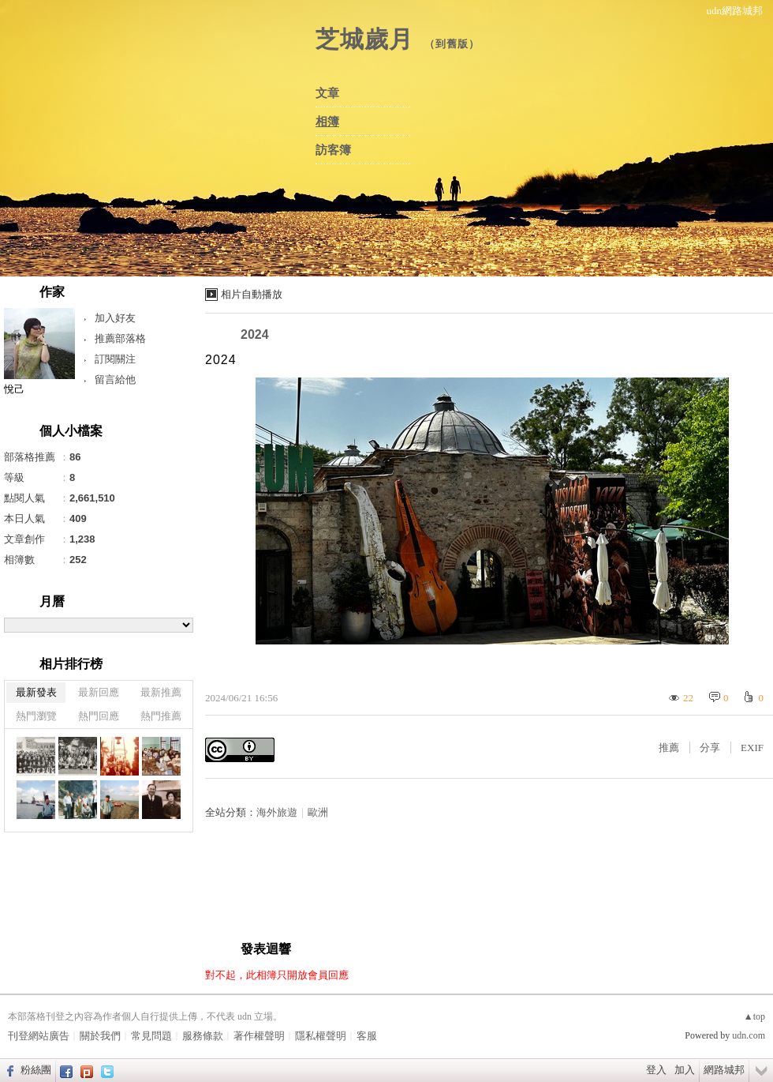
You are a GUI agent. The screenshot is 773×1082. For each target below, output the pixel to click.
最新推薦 (160, 692)
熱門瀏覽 (36, 716)
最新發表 (36, 692)
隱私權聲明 (320, 1036)
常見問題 (151, 1036)
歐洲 (318, 812)
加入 (684, 1070)
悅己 (14, 389)
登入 (656, 1070)
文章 (327, 93)
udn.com (748, 1035)
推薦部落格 (120, 338)
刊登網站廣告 (38, 1036)
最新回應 (98, 692)
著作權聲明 (259, 1036)
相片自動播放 (251, 294)
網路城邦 (724, 1070)
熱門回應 (98, 716)
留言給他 (115, 379)
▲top (754, 1016)
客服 (367, 1036)
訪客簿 (333, 150)
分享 (710, 747)
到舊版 (452, 44)
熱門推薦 (160, 716)
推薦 (669, 747)
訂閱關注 (115, 359)
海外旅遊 (276, 812)
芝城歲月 (364, 39)
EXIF (752, 747)
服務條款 (202, 1036)
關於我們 (100, 1036)
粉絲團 (36, 1070)
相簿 (327, 121)
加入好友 (115, 318)
